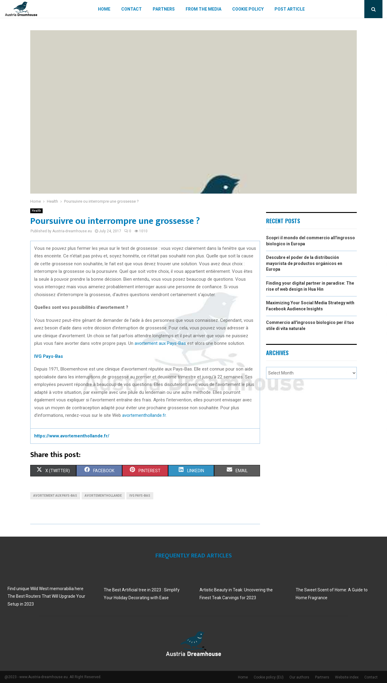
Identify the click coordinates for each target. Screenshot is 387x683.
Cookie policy (248, 9)
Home (104, 9)
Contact (131, 9)
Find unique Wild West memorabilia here (45, 588)
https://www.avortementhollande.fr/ (71, 436)
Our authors (299, 677)
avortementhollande (103, 495)
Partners (164, 9)
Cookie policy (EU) (269, 677)
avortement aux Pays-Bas (160, 343)
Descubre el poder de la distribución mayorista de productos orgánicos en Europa (304, 263)
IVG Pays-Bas (139, 495)
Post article (290, 9)
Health (36, 210)
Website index (347, 677)
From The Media (203, 9)
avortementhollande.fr (144, 415)
